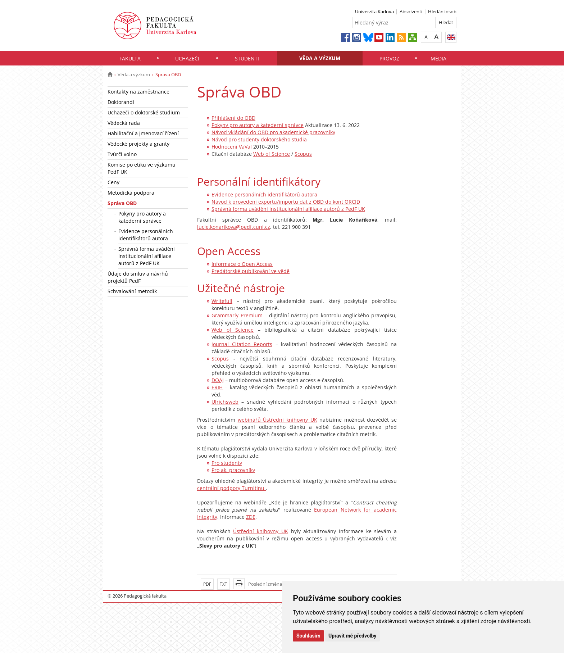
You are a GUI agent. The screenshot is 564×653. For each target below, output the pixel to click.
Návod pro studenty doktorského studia (259, 139)
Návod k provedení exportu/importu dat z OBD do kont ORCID (286, 201)
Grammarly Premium (237, 315)
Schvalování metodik (132, 291)
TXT (223, 584)
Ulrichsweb (225, 401)
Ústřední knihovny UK (260, 531)
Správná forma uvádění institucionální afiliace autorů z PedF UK (146, 256)
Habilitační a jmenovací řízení (143, 133)
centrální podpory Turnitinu (231, 488)
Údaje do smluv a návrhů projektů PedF (138, 277)
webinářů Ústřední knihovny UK (277, 419)
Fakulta (130, 58)
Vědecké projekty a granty (138, 143)
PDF (207, 584)
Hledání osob (442, 11)
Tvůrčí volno (122, 154)
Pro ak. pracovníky (233, 470)
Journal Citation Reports (242, 344)
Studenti (247, 58)
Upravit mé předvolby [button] (352, 636)
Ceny (113, 182)
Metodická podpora (131, 192)
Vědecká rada (124, 122)
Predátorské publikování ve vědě (251, 271)
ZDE (250, 516)
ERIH (217, 387)
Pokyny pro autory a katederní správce (142, 217)
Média (438, 58)
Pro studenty (227, 462)
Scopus (303, 153)
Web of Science (271, 153)
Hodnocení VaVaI (232, 146)
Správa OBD (122, 203)
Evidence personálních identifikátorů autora (145, 235)
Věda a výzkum (319, 58)
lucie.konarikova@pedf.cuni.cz (233, 226)
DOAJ (218, 380)
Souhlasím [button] (308, 636)
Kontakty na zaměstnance (138, 91)
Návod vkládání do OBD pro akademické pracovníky (273, 132)
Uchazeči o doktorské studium (144, 112)
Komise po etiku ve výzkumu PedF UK (142, 168)
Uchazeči (187, 58)
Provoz (389, 58)
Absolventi (411, 11)
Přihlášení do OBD (233, 117)
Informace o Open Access (242, 263)
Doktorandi (121, 102)
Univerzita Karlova (374, 11)
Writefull (222, 301)
